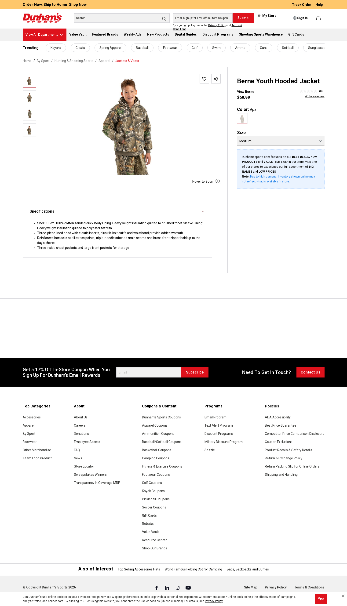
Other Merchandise (37, 450)
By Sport (29, 433)
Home (27, 61)
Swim (216, 48)
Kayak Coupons (153, 491)
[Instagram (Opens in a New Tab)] (178, 587)
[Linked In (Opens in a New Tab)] (167, 587)
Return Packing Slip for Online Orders (292, 466)
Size (241, 132)
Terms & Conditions (309, 587)
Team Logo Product (37, 458)
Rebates (148, 524)
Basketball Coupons (156, 450)
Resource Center (154, 540)
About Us (81, 417)
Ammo (240, 48)
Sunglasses (316, 48)
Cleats (80, 48)
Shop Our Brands (154, 548)
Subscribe (195, 372)
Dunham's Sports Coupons (161, 417)
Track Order (302, 5)
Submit (242, 18)
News (78, 458)
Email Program (215, 417)
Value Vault (150, 532)
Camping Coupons (155, 458)
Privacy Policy (217, 25)
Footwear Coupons (156, 474)
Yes (321, 599)
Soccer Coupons (154, 507)
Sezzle (210, 450)
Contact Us (310, 372)
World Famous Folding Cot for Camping (193, 569)
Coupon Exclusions (278, 442)
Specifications (42, 211)
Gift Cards (149, 515)
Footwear (170, 48)
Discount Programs (219, 433)
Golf (195, 48)
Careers (80, 425)
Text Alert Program (219, 425)
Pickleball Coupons (156, 499)
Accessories (32, 417)
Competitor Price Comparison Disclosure (295, 433)
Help (319, 5)
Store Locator (84, 466)
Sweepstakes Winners (90, 474)
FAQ (77, 450)
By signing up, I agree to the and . (207, 27)
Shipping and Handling (281, 474)
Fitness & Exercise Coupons (162, 466)
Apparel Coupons (155, 425)
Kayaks (56, 48)
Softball (288, 48)
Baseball (142, 48)
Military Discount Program (224, 442)
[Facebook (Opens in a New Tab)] (157, 587)
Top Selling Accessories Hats (139, 569)
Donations (81, 433)
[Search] (122, 18)
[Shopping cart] (319, 18)
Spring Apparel (110, 48)
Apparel (28, 425)
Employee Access (87, 442)
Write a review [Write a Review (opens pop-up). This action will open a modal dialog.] (315, 96)
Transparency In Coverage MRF (97, 483)
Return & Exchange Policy (283, 458)
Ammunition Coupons (158, 433)
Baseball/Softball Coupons (162, 442)
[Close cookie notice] (343, 596)
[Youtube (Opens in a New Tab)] (188, 587)
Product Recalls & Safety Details (288, 450)
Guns (263, 48)
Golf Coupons (152, 483)
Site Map (250, 587)
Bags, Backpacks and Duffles (248, 569)
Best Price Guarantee (280, 425)
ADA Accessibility (278, 417)
